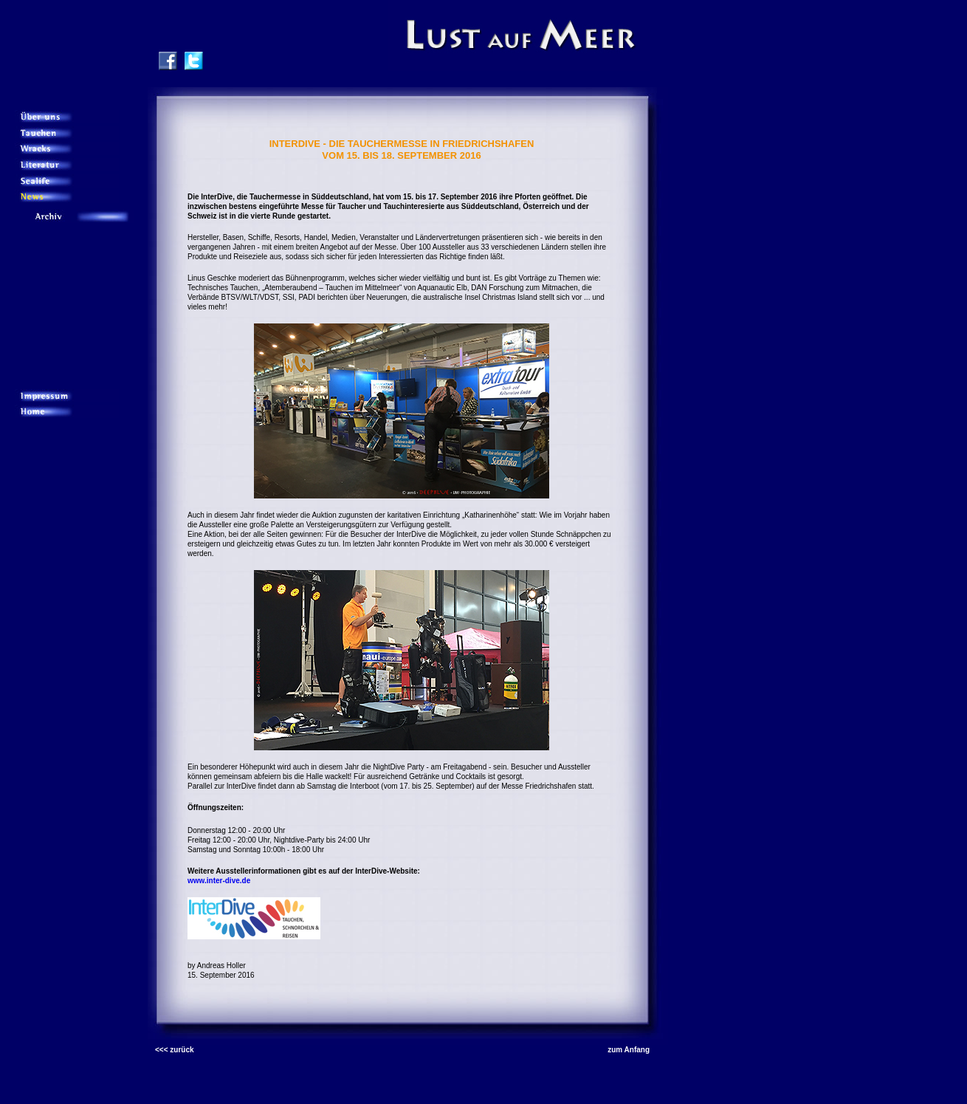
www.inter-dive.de (218, 881)
